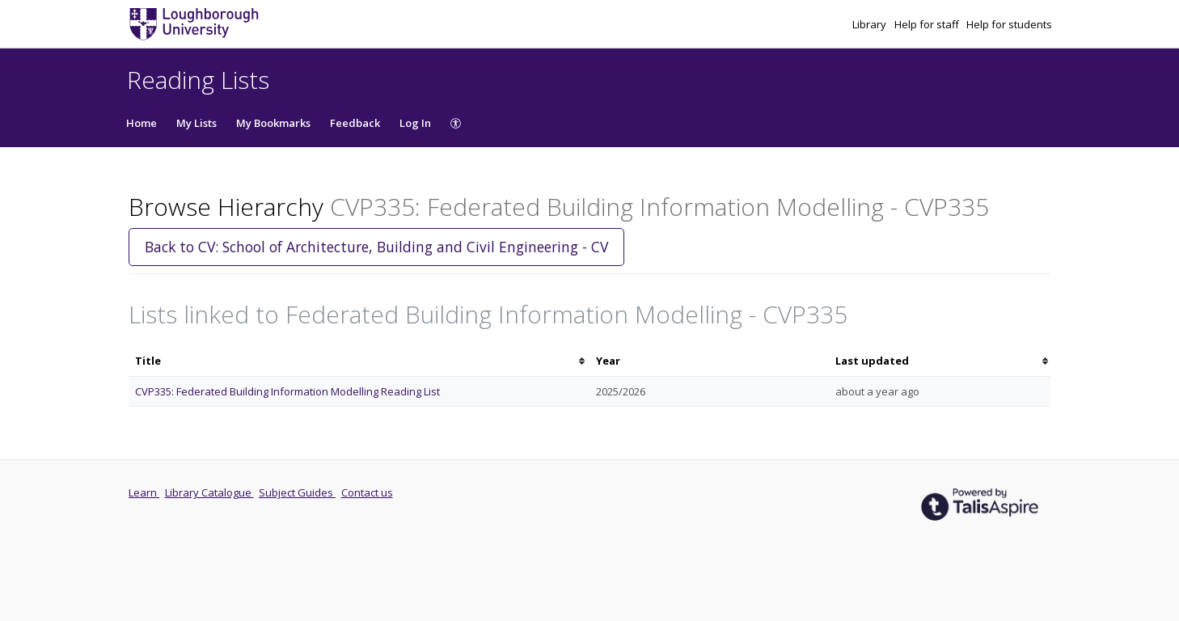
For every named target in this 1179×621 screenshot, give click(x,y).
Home (141, 123)
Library (870, 24)
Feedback (355, 123)
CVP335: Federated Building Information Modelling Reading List (287, 391)
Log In (415, 123)
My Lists (196, 123)
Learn (144, 492)
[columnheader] (359, 361)
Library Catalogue (209, 492)
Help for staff (927, 24)
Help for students (1009, 24)
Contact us (367, 492)
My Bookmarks (273, 123)
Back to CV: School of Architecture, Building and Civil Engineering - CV (376, 246)
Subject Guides (297, 492)
